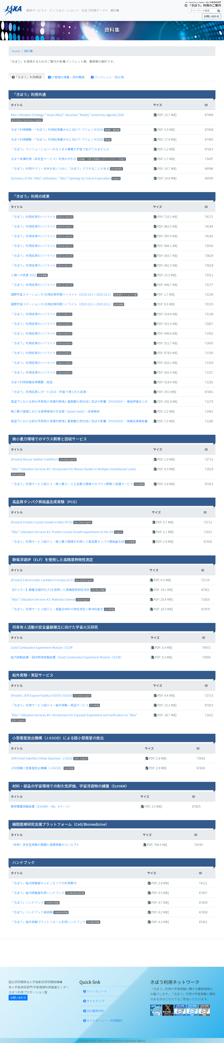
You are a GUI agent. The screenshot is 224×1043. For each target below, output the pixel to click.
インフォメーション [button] (62, 10)
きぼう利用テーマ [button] (93, 10)
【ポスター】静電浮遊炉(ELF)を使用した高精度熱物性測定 (50, 589)
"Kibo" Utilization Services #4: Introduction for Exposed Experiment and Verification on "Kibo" (74, 715)
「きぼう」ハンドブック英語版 (32, 912)
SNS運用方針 (95, 1010)
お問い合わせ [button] (211, 16)
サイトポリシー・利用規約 (104, 1020)
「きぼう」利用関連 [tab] (27, 77)
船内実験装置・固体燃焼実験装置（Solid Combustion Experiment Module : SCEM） (67, 657)
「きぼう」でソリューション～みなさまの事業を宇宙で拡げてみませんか (60, 149)
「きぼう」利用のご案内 (204, 5)
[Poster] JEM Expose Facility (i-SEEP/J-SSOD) (41, 695)
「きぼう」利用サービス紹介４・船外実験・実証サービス (49, 705)
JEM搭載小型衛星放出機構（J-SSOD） (37, 768)
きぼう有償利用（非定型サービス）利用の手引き (43, 158)
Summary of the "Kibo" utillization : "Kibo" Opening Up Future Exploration (61, 178)
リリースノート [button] (96, 991)
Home (16, 51)
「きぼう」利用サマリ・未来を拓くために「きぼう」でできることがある (60, 168)
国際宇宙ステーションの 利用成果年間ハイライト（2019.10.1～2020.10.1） (62, 294)
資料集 (114, 10)
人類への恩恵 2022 (23, 275)
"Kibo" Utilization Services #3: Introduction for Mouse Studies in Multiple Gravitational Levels (73, 469)
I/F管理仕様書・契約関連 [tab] (66, 77)
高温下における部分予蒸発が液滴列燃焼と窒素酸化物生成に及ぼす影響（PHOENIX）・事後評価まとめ (79, 401)
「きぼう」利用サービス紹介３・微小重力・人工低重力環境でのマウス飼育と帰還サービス (72, 484)
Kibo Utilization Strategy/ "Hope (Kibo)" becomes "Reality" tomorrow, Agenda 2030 (67, 114)
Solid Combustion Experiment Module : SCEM (41, 647)
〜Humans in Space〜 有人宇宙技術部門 (204, 2)
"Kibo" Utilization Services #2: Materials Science (43, 599)
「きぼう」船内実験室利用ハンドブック (37, 892)
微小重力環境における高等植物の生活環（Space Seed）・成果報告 (55, 411)
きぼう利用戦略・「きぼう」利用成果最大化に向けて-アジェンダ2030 (57, 129)
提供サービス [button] (35, 10)
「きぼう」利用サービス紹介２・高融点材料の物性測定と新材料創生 (57, 609)
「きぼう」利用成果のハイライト (33, 216)
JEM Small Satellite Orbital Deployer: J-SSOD (41, 758)
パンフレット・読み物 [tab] (107, 77)
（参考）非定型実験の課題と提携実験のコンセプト (45, 844)
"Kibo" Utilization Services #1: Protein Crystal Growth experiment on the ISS (62, 532)
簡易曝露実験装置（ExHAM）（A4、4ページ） (41, 806)
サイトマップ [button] (95, 1001)
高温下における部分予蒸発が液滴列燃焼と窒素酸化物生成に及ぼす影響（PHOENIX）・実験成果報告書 (79, 421)
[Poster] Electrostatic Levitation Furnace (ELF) (42, 580)
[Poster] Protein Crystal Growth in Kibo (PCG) (41, 522)
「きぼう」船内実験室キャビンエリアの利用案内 (43, 883)
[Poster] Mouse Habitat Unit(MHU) (34, 459)
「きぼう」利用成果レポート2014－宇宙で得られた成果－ (50, 391)
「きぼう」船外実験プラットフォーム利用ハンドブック (48, 922)
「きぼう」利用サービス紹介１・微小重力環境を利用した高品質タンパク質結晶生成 (67, 541)
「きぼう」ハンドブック (27, 902)
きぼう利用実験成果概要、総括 (32, 382)
